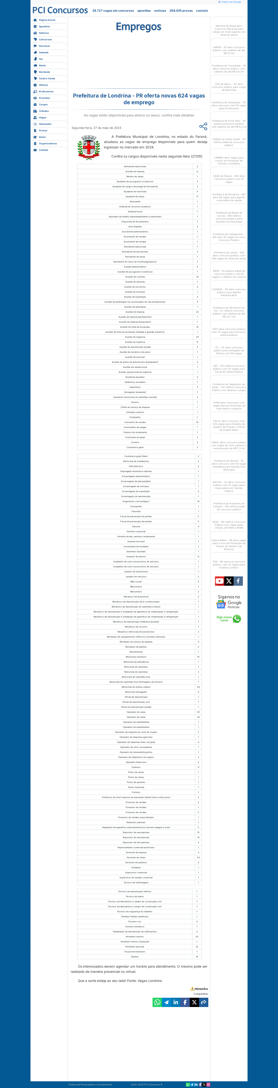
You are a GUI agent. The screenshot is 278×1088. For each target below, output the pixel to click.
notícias (160, 10)
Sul (38, 58)
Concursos (42, 39)
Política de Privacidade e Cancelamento (90, 1084)
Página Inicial (44, 19)
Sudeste (41, 52)
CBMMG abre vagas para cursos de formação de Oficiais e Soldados (229, 157)
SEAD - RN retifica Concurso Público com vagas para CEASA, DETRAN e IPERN (228, 521)
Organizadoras (45, 143)
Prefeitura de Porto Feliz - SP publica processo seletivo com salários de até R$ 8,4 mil (229, 120)
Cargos (40, 104)
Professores (43, 91)
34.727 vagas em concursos (113, 10)
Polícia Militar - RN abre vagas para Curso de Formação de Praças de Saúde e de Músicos (228, 541)
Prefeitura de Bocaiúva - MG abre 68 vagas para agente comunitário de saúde (229, 194)
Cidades (41, 110)
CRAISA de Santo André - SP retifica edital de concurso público (229, 139)
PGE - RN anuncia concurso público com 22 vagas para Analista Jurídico (229, 561)
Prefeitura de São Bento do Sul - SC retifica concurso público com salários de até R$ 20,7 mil (229, 309)
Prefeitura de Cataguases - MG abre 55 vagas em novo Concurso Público (229, 233)
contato (202, 10)
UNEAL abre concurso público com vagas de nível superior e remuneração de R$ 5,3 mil (229, 442)
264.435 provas (181, 10)
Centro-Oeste (44, 78)
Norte (39, 65)
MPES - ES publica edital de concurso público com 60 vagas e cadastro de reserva (229, 270)
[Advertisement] (109, 61)
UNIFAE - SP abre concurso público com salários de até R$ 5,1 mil (229, 47)
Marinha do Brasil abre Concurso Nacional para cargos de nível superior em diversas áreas (229, 27)
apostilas (144, 10)
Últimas (40, 84)
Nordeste (41, 71)
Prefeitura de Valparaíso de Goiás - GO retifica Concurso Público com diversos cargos (229, 384)
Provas (40, 130)
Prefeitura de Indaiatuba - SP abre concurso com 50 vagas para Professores (229, 102)
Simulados (42, 123)
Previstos (41, 97)
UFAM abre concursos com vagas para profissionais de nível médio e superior (229, 402)
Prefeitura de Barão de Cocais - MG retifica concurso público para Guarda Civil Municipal (229, 214)
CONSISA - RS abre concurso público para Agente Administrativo (229, 289)
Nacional (41, 45)
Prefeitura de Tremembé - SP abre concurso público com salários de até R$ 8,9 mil (229, 65)
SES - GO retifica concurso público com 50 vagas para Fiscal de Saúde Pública (229, 365)
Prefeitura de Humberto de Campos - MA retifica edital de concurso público (229, 503)
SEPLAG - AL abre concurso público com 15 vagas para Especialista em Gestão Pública (229, 483)
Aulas (39, 136)
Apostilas (41, 26)
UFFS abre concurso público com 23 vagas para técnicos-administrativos (229, 328)
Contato (40, 149)
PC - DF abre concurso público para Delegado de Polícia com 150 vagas (229, 347)
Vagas (39, 117)
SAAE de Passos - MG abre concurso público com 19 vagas (229, 175)
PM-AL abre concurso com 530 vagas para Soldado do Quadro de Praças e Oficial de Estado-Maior (229, 422)
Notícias (41, 32)
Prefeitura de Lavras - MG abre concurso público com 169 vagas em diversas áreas (229, 252)
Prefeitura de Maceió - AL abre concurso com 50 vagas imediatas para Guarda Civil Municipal (229, 462)
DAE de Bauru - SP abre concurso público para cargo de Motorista (229, 83)
